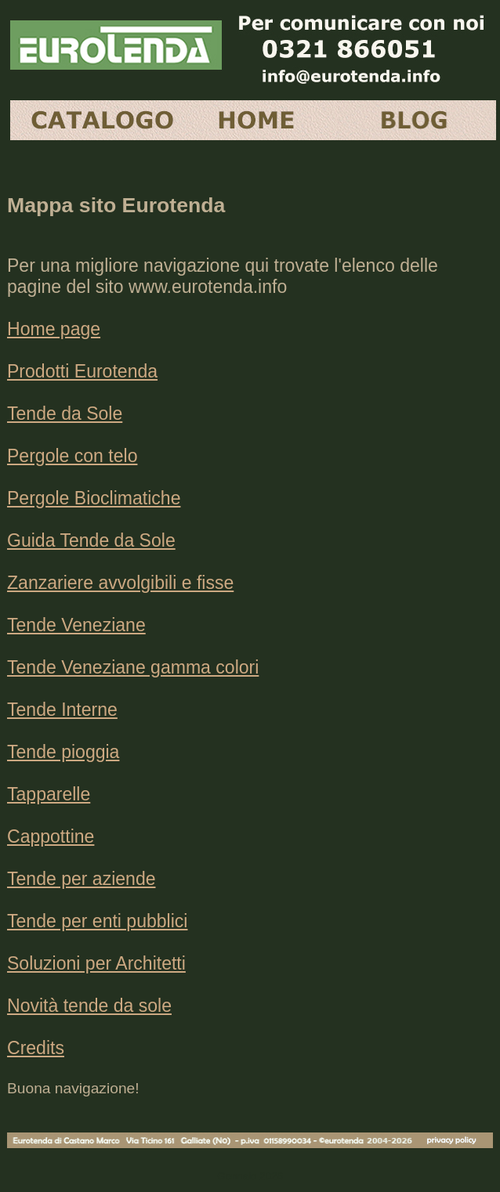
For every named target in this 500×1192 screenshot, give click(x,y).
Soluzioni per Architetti (96, 963)
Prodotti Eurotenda (82, 371)
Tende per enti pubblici (97, 921)
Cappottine (50, 836)
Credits (35, 1048)
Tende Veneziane (76, 625)
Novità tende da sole (89, 1005)
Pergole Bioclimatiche (93, 498)
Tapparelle (48, 794)
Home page (53, 329)
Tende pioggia (63, 752)
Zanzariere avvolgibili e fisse (120, 583)
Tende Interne (62, 709)
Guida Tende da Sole (91, 540)
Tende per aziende (81, 879)
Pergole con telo (72, 456)
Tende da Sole (64, 413)
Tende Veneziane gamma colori (133, 667)
